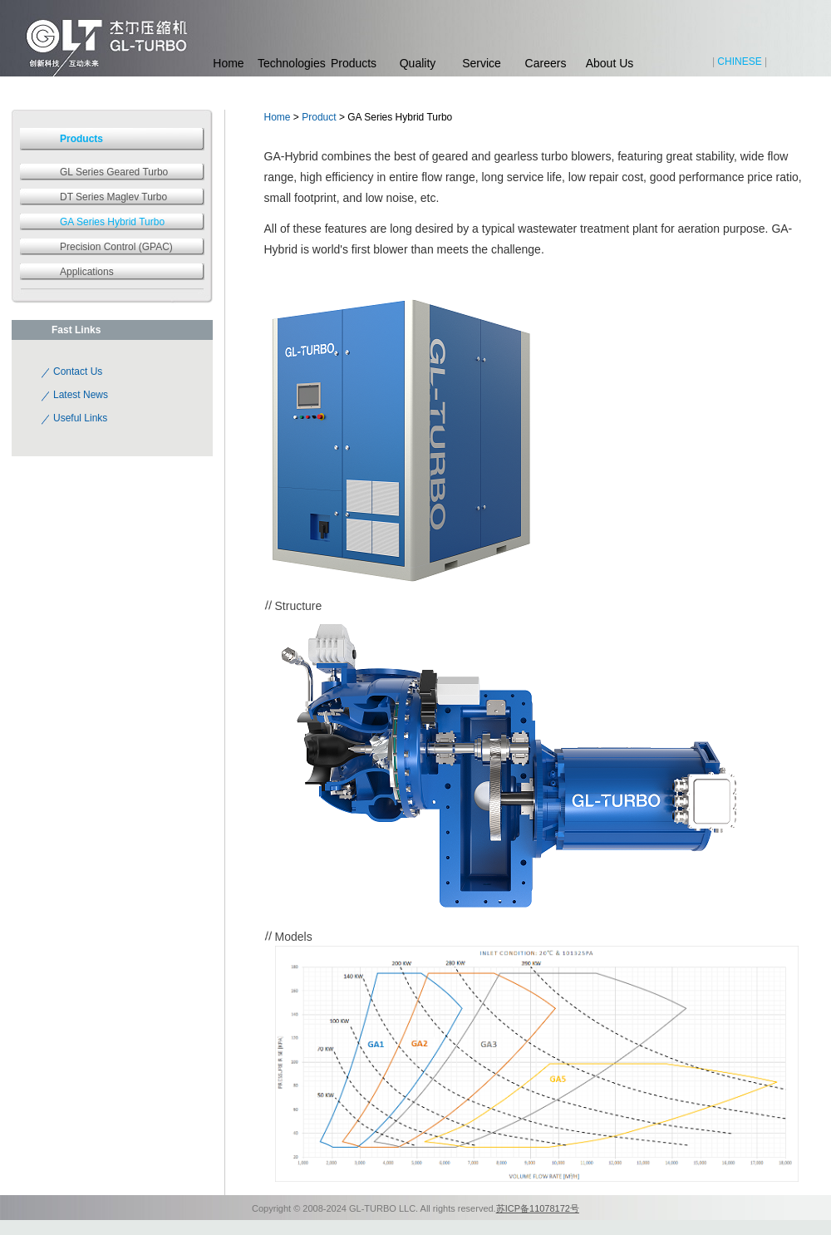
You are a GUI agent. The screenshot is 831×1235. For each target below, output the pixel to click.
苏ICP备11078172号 (537, 1208)
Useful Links (80, 418)
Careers (546, 63)
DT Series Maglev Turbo (113, 197)
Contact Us (77, 371)
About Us (610, 63)
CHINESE (739, 61)
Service (481, 63)
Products (353, 63)
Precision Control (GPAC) (116, 247)
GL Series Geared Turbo (114, 172)
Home (228, 63)
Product (319, 117)
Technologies (290, 63)
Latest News (80, 395)
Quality (418, 63)
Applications (87, 272)
